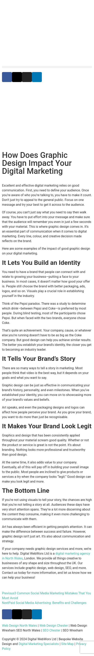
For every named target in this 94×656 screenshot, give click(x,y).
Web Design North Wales (19, 625)
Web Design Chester (53, 625)
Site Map (67, 644)
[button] (47, 67)
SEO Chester (51, 630)
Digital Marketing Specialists (39, 644)
